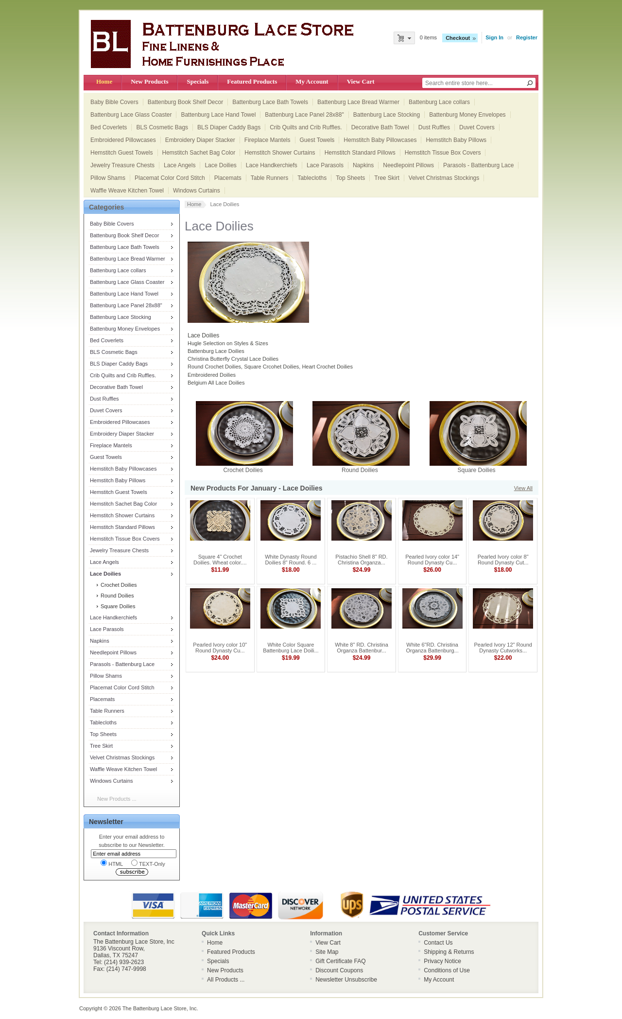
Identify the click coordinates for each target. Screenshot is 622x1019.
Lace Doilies (220, 165)
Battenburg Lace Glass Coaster (131, 114)
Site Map (326, 952)
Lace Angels (179, 165)
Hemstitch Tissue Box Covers (443, 152)
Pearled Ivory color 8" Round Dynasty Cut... (503, 559)
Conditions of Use (447, 970)
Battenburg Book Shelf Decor (185, 102)
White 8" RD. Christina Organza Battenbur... (361, 647)
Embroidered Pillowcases (123, 140)
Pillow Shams (107, 178)
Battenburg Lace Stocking (386, 114)
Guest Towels (317, 140)
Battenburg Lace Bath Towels (270, 102)
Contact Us (438, 942)
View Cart (361, 81)
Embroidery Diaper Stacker (200, 140)
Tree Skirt (386, 178)
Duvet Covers (477, 127)
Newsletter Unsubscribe (346, 979)
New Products (149, 81)
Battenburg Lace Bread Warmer (358, 102)
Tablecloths (312, 178)
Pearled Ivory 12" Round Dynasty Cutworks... (503, 647)
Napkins (363, 165)
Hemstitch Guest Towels (121, 152)
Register (526, 37)
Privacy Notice (442, 961)
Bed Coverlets (108, 127)
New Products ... (117, 799)
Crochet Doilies (118, 585)
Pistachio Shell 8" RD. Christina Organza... (361, 559)
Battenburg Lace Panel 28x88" (304, 114)
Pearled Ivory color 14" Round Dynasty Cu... (432, 559)
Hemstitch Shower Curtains (279, 152)
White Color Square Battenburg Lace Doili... (290, 647)
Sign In (494, 37)
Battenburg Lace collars (439, 102)
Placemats (228, 178)
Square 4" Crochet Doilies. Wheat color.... (219, 559)
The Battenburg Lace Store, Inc (159, 1008)
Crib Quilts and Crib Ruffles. (306, 127)
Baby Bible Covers (114, 102)
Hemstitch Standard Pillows (360, 152)
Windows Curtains (196, 190)
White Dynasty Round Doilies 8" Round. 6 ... (290, 559)
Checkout (458, 38)
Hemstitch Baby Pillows (456, 140)
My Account (311, 81)
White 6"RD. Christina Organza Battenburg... (432, 647)
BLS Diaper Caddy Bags (228, 127)
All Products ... (225, 979)
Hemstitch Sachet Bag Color (199, 152)
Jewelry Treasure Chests (122, 165)
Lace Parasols (325, 165)
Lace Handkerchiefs (271, 165)
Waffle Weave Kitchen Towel (127, 190)
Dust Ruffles (434, 127)
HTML (112, 863)
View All (523, 488)
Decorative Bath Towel (380, 127)
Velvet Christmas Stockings (444, 178)
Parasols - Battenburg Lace (478, 165)
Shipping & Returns (449, 952)
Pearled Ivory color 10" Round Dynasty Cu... (220, 647)
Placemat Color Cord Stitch (170, 178)
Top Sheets (350, 178)
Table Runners (269, 178)
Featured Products (252, 81)
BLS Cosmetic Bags (162, 127)
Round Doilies (116, 595)
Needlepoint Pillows (408, 165)
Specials (197, 81)
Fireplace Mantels (267, 140)
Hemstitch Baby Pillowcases (380, 140)
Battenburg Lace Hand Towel (218, 114)
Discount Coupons (339, 970)
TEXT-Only (148, 863)
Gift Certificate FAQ (340, 961)
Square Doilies (117, 606)
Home (104, 81)
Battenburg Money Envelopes (467, 114)
